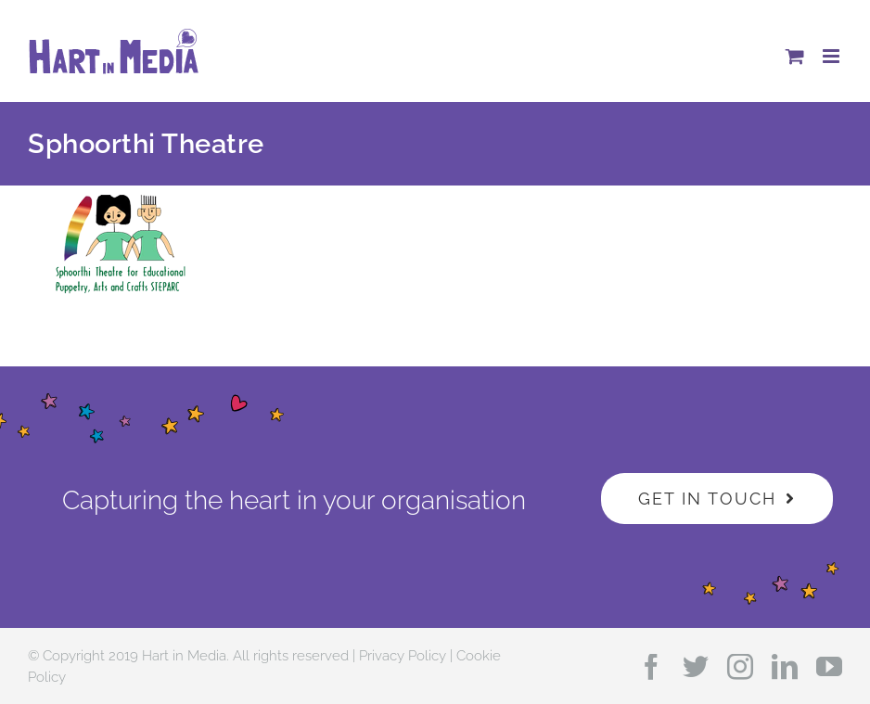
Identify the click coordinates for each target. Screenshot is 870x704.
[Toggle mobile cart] (795, 56)
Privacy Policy (402, 655)
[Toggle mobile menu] (832, 56)
